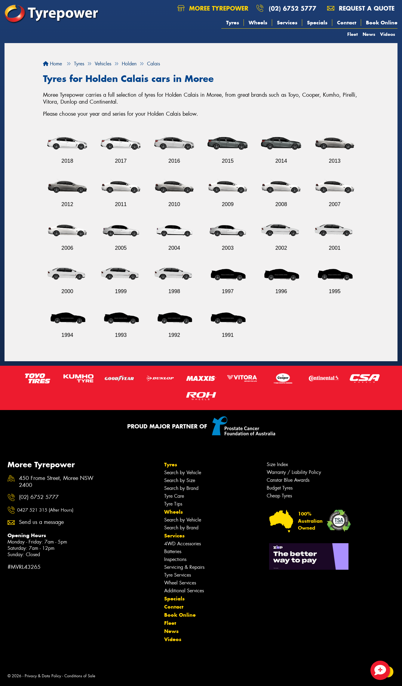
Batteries (172, 551)
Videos (387, 34)
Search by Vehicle (182, 472)
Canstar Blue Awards (288, 480)
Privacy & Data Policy (43, 675)
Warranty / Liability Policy (294, 472)
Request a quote (360, 8)
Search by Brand (181, 488)
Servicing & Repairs (184, 567)
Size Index (277, 464)
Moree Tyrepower (212, 8)
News (369, 34)
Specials (317, 22)
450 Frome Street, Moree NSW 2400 (56, 482)
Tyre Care (174, 496)
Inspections (175, 559)
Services (287, 22)
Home (52, 64)
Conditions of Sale (79, 675)
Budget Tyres (280, 488)
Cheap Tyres (279, 496)
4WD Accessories (182, 543)
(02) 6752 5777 (292, 8)
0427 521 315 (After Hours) (45, 510)
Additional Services (184, 590)
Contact (346, 22)
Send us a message (41, 522)
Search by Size (179, 480)
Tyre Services (177, 575)
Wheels (258, 22)
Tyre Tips (173, 504)
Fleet (352, 34)
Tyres (232, 22)
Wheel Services (180, 583)
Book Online (381, 22)
